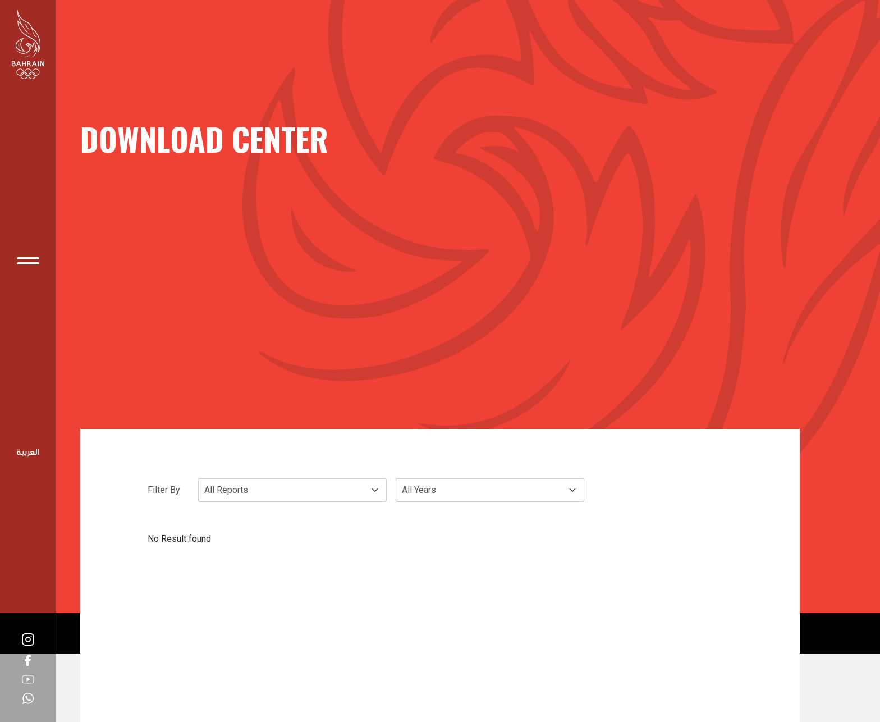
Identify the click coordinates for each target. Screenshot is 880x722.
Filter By (164, 490)
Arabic (28, 453)
